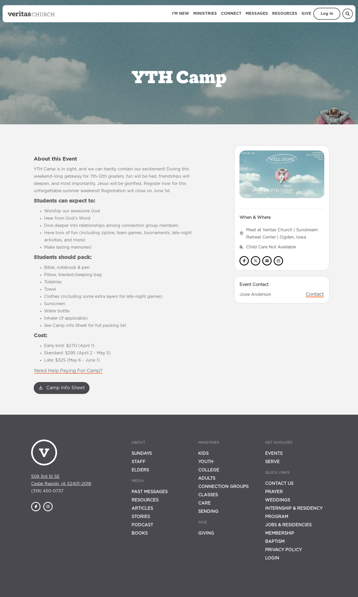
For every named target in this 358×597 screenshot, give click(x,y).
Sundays (142, 453)
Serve (272, 462)
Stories (141, 517)
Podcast (142, 525)
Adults (206, 478)
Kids (203, 453)
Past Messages (150, 492)
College (208, 470)
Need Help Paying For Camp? (68, 371)
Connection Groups (223, 487)
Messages (257, 14)
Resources (284, 14)
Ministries (205, 14)
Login (272, 558)
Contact (315, 294)
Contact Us (279, 483)
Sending (208, 511)
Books (140, 533)
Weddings (277, 500)
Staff (139, 462)
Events (274, 453)
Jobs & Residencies (288, 525)
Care (204, 503)
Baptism (275, 542)
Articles (142, 508)
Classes (208, 495)
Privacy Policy (283, 550)
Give (306, 14)
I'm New (180, 14)
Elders (140, 470)
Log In (327, 14)
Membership (279, 533)
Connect (231, 14)
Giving (206, 533)
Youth (205, 462)
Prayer (274, 492)
